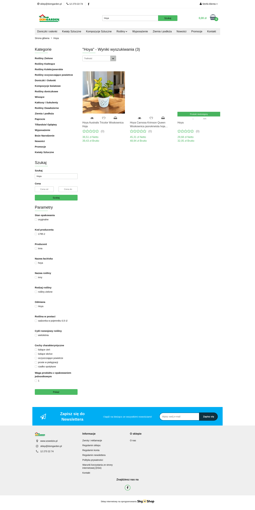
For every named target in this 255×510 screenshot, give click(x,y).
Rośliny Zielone (44, 58)
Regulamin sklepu (91, 445)
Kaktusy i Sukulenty (46, 102)
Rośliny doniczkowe (46, 91)
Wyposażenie (140, 31)
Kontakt (211, 31)
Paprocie (40, 119)
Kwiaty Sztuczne (71, 31)
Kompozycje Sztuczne (99, 31)
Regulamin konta (91, 450)
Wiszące (39, 97)
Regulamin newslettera (94, 455)
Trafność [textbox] (88, 58)
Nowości (181, 31)
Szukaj (56, 197)
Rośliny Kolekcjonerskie (49, 69)
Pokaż (56, 392)
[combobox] (99, 58)
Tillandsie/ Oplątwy (46, 124)
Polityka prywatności (92, 460)
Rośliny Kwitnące (45, 63)
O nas (133, 440)
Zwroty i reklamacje (92, 440)
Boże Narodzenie (44, 135)
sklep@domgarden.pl (51, 446)
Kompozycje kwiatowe (48, 85)
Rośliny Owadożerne (47, 108)
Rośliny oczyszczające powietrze (54, 74)
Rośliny (122, 31)
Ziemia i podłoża (162, 31)
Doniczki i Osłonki (45, 80)
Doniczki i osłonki (47, 31)
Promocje (196, 31)
